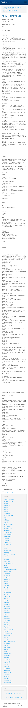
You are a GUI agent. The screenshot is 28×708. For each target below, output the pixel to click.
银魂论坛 (6, 556)
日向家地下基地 (7, 542)
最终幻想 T (6, 511)
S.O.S (5, 558)
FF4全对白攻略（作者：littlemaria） (11, 10)
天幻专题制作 (7, 573)
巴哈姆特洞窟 (7, 513)
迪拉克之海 (6, 676)
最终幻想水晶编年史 (9, 550)
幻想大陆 (6, 631)
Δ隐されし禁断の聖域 (9, 499)
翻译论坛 (6, 594)
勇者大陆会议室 (7, 653)
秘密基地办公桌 (7, 544)
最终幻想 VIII (7, 505)
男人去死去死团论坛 (9, 682)
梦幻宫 (5, 565)
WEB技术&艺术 (7, 596)
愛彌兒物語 (6, 559)
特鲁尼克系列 (7, 620)
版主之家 (6, 645)
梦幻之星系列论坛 (8, 528)
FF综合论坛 (7, 665)
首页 (4, 7)
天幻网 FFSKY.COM (7, 2)
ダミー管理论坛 (7, 536)
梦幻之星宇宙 (7, 530)
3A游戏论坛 (7, 628)
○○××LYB (6, 581)
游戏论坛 (6, 517)
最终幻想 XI (7, 604)
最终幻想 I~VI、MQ (16, 7)
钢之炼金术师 (7, 575)
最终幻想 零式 (18, 697)
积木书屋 (6, 546)
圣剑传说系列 (7, 608)
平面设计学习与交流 (9, 633)
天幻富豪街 (6, 538)
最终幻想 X (6, 509)
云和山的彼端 (7, 552)
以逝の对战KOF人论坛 (9, 554)
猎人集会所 (6, 540)
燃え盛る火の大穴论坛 (9, 641)
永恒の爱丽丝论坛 (8, 534)
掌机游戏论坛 (7, 635)
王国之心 (6, 614)
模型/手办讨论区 (8, 680)
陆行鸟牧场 (6, 521)
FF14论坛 (12, 697)
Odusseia (6, 577)
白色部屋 (6, 637)
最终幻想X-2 (7, 612)
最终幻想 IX (7, 507)
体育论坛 (6, 610)
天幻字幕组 (6, 585)
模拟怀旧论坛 (7, 626)
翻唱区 (5, 651)
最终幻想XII (7, 618)
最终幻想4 (5, 9)
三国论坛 (6, 548)
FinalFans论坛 (7, 661)
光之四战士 (6, 583)
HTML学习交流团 (8, 532)
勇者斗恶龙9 (7, 579)
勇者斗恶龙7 (19, 693)
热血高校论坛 (7, 657)
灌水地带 (6, 589)
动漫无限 (6, 600)
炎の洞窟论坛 (7, 643)
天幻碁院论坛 (7, 668)
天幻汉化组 (7, 693)
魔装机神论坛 (7, 670)
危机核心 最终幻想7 (8, 524)
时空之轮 (6, 567)
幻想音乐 (6, 519)
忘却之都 (6, 522)
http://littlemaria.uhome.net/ (10, 492)
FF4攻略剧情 (11, 9)
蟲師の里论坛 (7, 561)
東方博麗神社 (7, 674)
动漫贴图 (6, 624)
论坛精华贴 (8, 7)
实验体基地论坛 (7, 647)
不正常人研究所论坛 (9, 563)
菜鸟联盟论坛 (7, 655)
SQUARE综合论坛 (8, 515)
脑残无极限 (6, 678)
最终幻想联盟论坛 (8, 593)
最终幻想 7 (6, 503)
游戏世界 (6, 649)
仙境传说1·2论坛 (8, 672)
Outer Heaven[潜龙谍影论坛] (10, 569)
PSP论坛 (6, 639)
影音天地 (6, 591)
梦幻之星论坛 (7, 526)
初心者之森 (6, 602)
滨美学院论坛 (7, 663)
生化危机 (6, 587)
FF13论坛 (13, 693)
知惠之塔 (6, 598)
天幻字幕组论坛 (7, 659)
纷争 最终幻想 (7, 571)
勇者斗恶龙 (6, 616)
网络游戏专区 (7, 606)
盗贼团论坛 (6, 666)
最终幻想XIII (7, 622)
